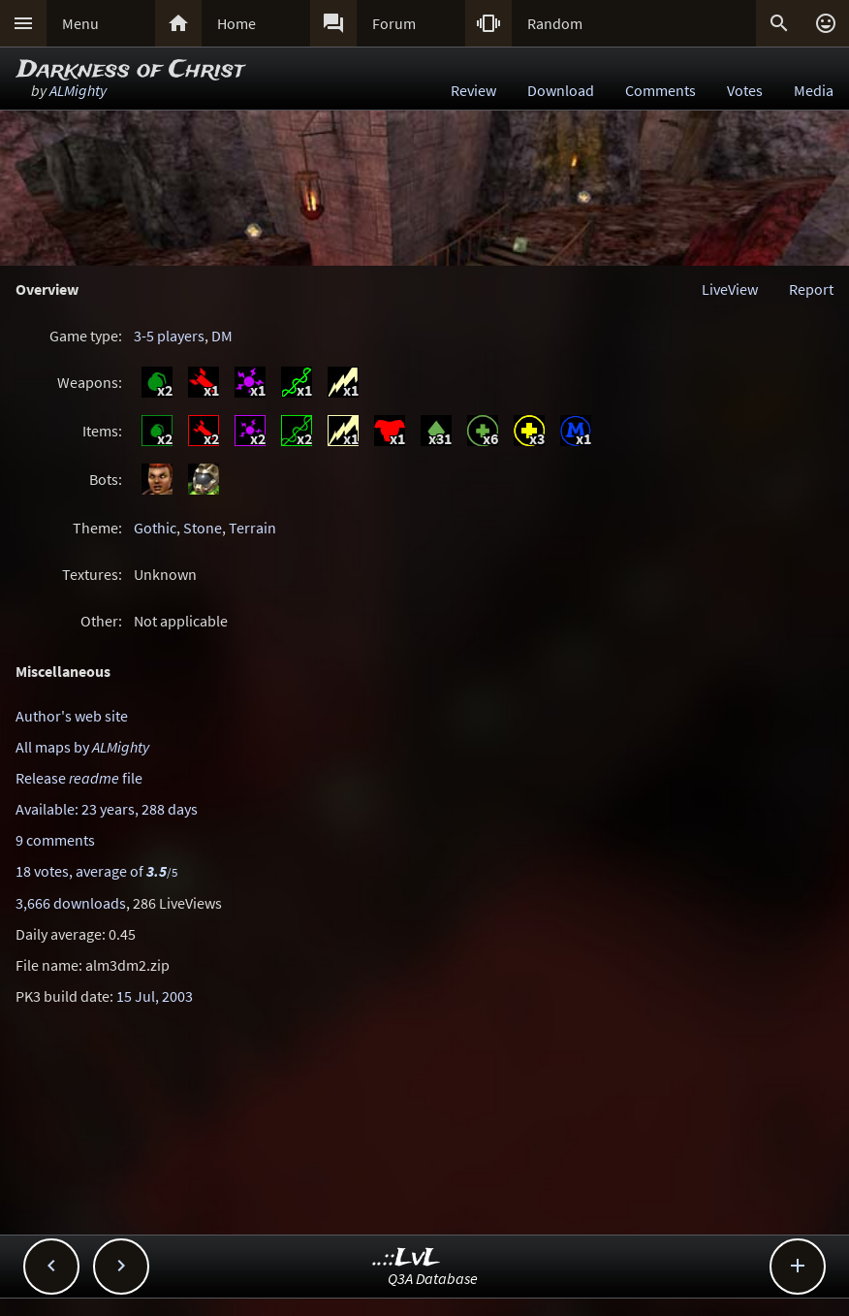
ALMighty (78, 90)
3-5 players (169, 335)
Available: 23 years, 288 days (107, 808)
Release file (79, 777)
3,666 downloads (71, 903)
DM (222, 335)
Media (813, 90)
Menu (80, 23)
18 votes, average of (96, 871)
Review (473, 90)
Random (554, 23)
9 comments (55, 840)
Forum (394, 23)
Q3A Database (433, 1278)
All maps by (82, 746)
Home (236, 23)
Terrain (252, 527)
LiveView (730, 289)
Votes (745, 90)
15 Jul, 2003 (154, 996)
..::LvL (406, 1258)
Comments (660, 90)
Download (560, 90)
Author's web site (72, 715)
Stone (202, 527)
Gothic (155, 527)
